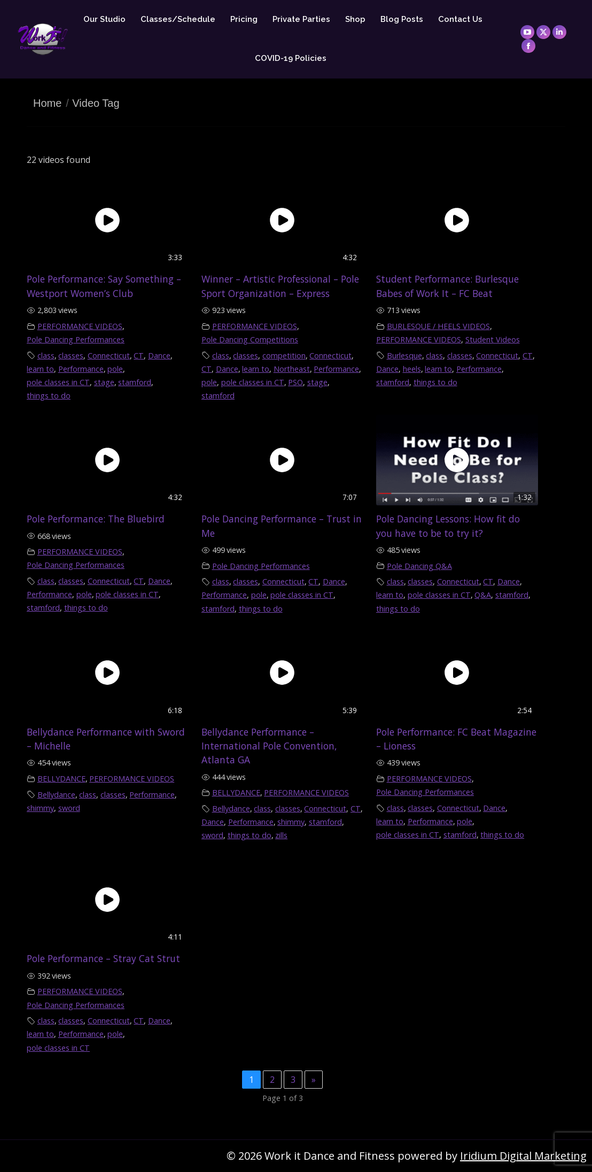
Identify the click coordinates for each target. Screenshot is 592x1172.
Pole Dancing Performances (75, 339)
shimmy (40, 808)
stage (104, 382)
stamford (134, 382)
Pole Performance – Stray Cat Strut (103, 958)
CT (139, 355)
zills (281, 835)
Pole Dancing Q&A (419, 566)
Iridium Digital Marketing (523, 1155)
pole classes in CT (58, 382)
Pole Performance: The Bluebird (96, 518)
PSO (295, 382)
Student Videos (492, 339)
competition (284, 355)
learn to (40, 369)
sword (69, 808)
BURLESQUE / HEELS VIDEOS (438, 326)
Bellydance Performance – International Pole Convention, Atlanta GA (269, 746)
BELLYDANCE (61, 778)
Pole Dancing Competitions (249, 339)
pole (115, 369)
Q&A (482, 595)
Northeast (292, 369)
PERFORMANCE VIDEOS (79, 326)
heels (412, 369)
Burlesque (404, 355)
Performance (81, 369)
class (45, 355)
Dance (159, 355)
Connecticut (109, 355)
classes (70, 355)
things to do (49, 395)
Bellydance (56, 795)
